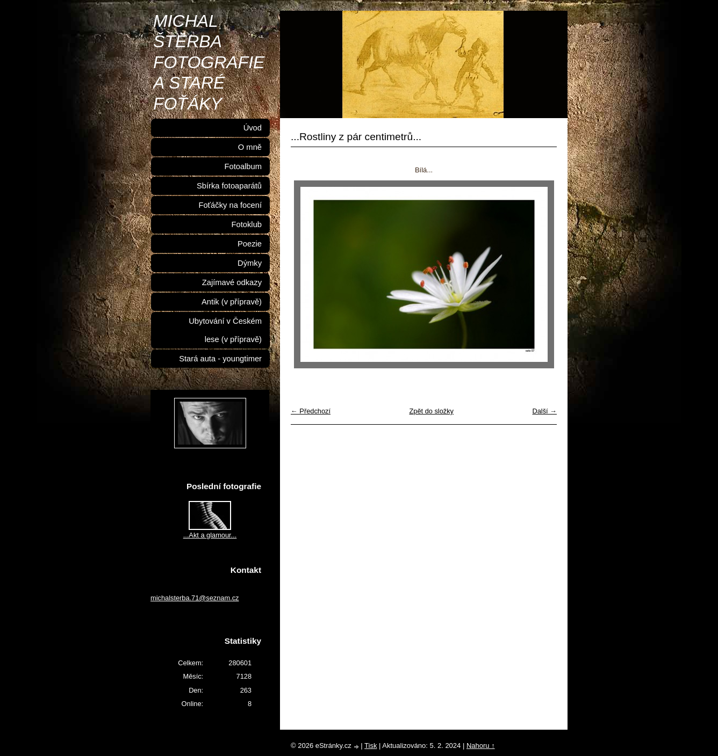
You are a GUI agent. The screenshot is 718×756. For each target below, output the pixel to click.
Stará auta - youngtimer (220, 358)
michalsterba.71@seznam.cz (194, 598)
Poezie (250, 243)
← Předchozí (311, 411)
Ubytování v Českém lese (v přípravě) (225, 330)
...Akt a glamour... (210, 535)
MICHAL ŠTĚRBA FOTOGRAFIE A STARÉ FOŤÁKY (208, 62)
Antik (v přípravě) (232, 301)
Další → (544, 411)
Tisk (370, 746)
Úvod (252, 127)
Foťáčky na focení (230, 205)
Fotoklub (247, 224)
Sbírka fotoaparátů (229, 185)
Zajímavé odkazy (232, 282)
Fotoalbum (243, 166)
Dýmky (250, 263)
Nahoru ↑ (480, 746)
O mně (250, 147)
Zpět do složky (431, 411)
